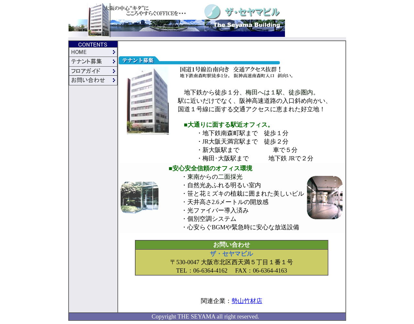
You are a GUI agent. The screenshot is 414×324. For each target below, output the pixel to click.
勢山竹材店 (247, 300)
